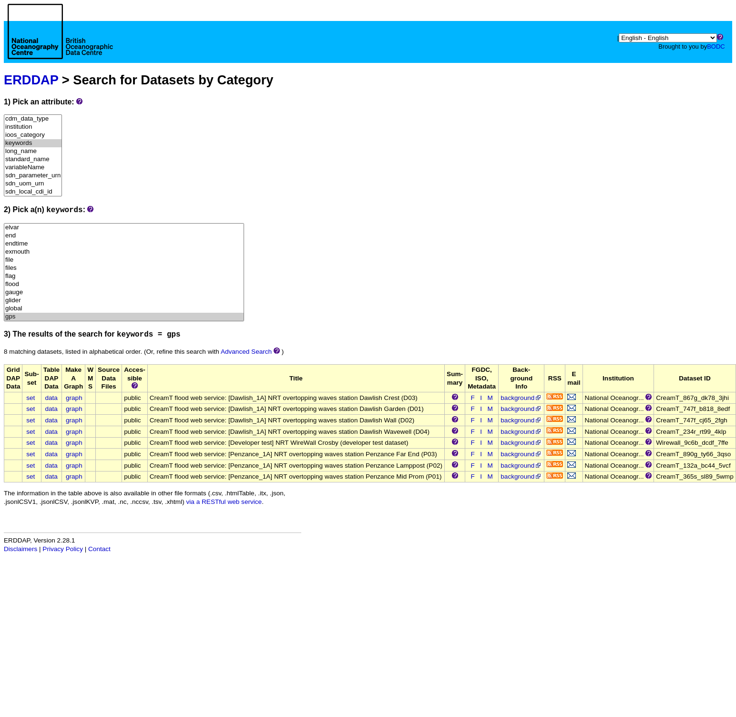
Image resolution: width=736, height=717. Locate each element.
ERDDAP (31, 79)
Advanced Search (246, 351)
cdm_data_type (32, 119)
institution (32, 127)
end (124, 236)
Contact (99, 549)
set (30, 397)
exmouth (124, 252)
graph (74, 397)
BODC (716, 46)
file (124, 260)
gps (124, 317)
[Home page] (60, 42)
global (124, 309)
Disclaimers (20, 549)
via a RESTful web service (224, 501)
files (124, 268)
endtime (124, 244)
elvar (124, 228)
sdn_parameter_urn (32, 176)
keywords (32, 143)
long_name (32, 151)
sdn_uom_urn (32, 184)
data (51, 397)
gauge (124, 292)
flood (124, 284)
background (521, 397)
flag (124, 276)
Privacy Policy (62, 549)
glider (124, 301)
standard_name (32, 159)
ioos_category (32, 135)
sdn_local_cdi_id (32, 192)
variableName (32, 168)
